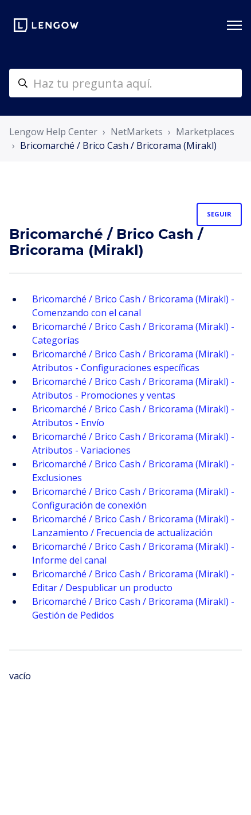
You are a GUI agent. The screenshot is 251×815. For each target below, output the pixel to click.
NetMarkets (137, 131)
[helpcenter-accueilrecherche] (125, 83)
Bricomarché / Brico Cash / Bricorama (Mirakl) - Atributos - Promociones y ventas (133, 388)
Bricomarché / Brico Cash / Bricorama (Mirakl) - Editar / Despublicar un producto (133, 581)
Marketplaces (205, 131)
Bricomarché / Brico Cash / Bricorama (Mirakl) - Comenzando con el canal (133, 306)
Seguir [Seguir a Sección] (219, 214)
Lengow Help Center (53, 131)
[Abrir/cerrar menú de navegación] (234, 25)
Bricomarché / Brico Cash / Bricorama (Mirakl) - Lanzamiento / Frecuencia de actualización (133, 526)
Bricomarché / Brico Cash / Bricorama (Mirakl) (118, 145)
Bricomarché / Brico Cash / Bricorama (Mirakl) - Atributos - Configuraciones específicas (133, 361)
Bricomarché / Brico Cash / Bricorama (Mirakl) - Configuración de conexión (133, 498)
